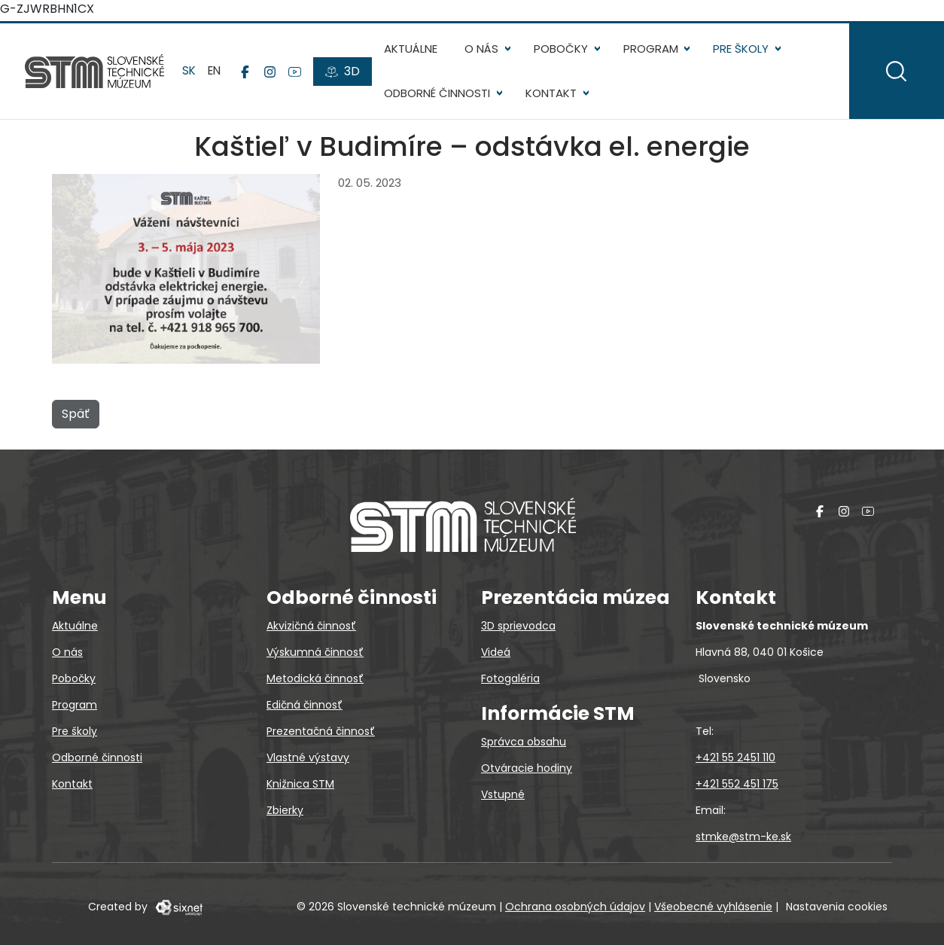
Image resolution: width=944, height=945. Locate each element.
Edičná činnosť (304, 704)
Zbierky (284, 810)
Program (653, 48)
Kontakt (553, 93)
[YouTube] (297, 71)
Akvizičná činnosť (311, 625)
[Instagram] (272, 71)
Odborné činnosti (439, 93)
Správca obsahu (523, 741)
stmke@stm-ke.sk (743, 836)
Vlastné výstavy (307, 757)
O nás (484, 48)
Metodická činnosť (315, 678)
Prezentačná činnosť (320, 731)
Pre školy (743, 48)
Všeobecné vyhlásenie (713, 906)
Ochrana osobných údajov (575, 906)
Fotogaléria (510, 678)
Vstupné (503, 794)
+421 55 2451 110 (735, 757)
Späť (76, 416)
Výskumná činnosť (315, 652)
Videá (495, 652)
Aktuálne (413, 48)
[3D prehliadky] (344, 71)
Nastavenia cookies (837, 906)
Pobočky (563, 48)
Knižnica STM (300, 783)
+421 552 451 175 (737, 783)
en (216, 70)
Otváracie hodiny (526, 768)
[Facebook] (247, 71)
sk (191, 70)
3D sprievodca (518, 625)
